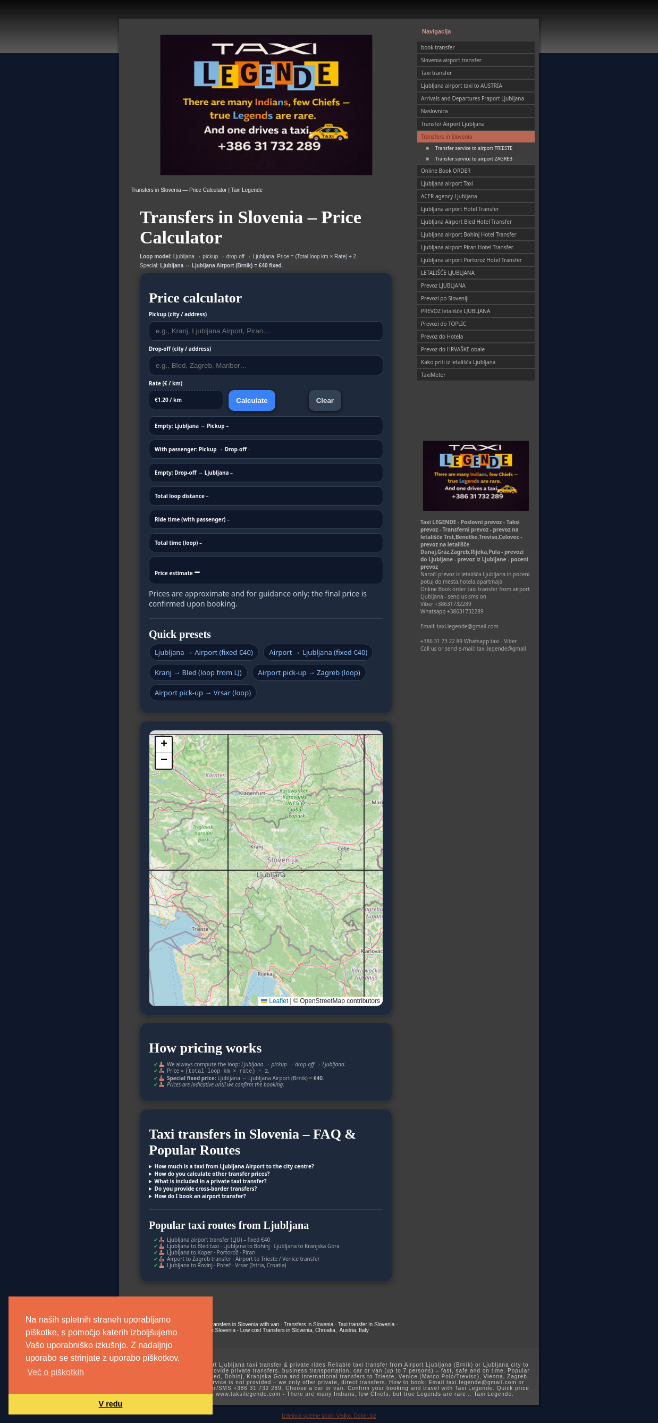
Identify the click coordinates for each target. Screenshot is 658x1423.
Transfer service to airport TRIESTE (473, 148)
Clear (325, 401)
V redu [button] (111, 1404)
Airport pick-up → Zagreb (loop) (309, 672)
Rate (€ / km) (165, 383)
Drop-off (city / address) (180, 348)
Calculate (251, 401)
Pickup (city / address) (178, 314)
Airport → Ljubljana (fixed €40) (318, 652)
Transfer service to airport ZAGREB (473, 158)
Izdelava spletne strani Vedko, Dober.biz (329, 1415)
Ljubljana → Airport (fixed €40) (204, 652)
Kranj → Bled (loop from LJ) (198, 672)
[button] (164, 745)
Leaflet (274, 1001)
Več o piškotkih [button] (55, 1372)
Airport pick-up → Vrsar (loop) (203, 692)
